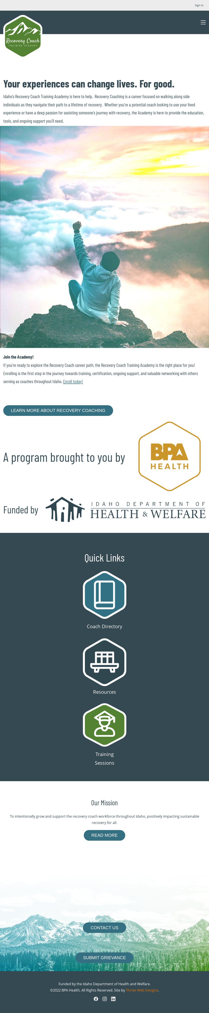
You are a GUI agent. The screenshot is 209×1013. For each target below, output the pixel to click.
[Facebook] (96, 999)
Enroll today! (73, 381)
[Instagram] (104, 999)
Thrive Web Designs (142, 990)
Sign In (199, 5)
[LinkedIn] (113, 999)
